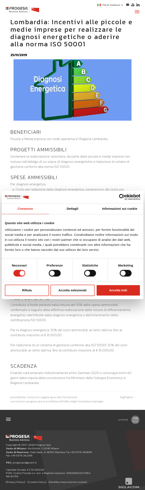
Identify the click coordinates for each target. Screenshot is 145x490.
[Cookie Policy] (36, 482)
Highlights (126, 397)
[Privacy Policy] (15, 482)
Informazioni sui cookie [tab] (119, 208)
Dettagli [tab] (72, 208)
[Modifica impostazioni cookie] (68, 482)
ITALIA (110, 5)
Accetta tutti (118, 290)
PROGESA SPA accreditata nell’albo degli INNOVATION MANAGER (65, 401)
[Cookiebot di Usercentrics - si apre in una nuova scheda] (122, 197)
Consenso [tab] (25, 208)
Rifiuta (27, 290)
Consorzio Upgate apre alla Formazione (52, 397)
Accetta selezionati (72, 290)
